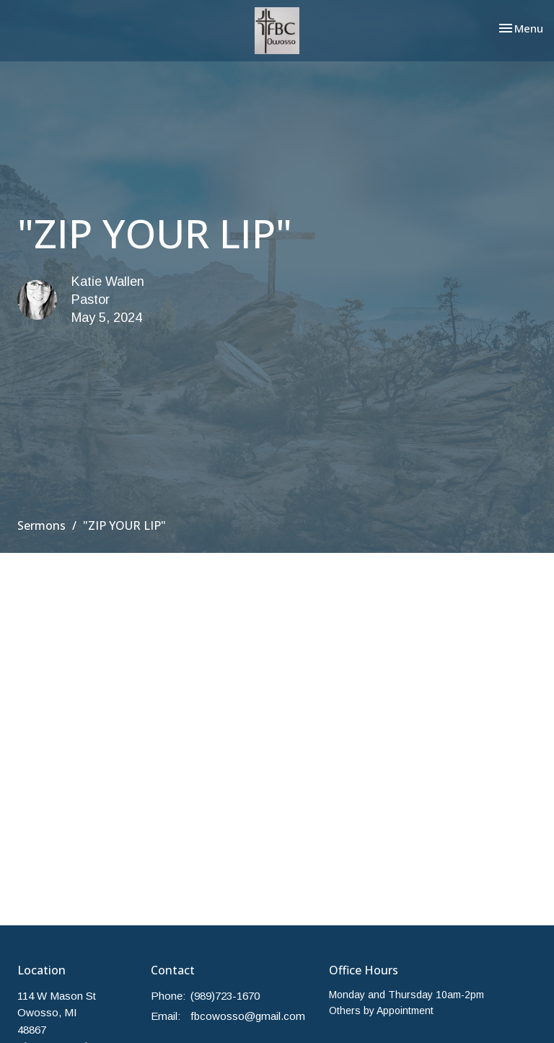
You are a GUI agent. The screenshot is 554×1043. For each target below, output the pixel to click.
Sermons (41, 525)
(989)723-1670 (225, 996)
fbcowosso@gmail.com (247, 1016)
